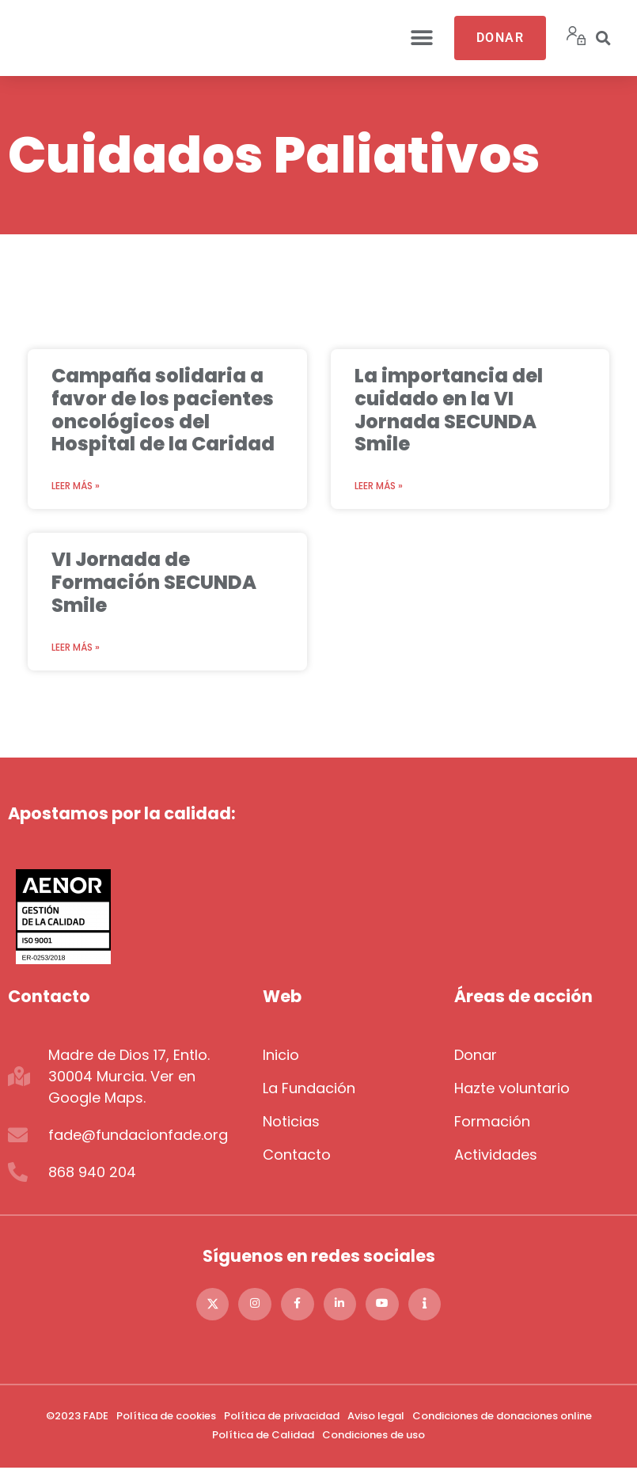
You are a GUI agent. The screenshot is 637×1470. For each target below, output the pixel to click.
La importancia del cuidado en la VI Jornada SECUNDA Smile (449, 410)
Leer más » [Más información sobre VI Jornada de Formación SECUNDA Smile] (75, 647)
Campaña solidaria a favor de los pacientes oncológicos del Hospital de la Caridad (163, 410)
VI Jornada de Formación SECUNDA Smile (153, 582)
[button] (422, 38)
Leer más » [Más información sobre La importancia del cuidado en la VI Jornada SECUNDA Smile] (379, 485)
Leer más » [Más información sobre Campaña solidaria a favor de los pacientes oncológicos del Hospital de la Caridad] (75, 485)
